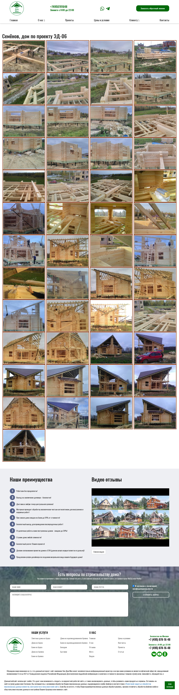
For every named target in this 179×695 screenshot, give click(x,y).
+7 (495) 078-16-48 (159, 639)
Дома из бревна (37, 651)
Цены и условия (101, 20)
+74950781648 (62, 8)
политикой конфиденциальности (145, 587)
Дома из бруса (37, 642)
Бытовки (63, 651)
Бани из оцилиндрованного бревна (73, 642)
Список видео (98, 551)
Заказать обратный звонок (153, 8)
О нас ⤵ (41, 20)
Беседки (63, 647)
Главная (14, 20)
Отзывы (92, 647)
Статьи (121, 651)
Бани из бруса (36, 647)
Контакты (164, 20)
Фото (91, 651)
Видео (91, 656)
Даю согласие (169, 685)
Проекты (69, 20)
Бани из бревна (37, 656)
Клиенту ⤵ (134, 20)
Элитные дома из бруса (40, 638)
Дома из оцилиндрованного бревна (74, 638)
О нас (91, 642)
